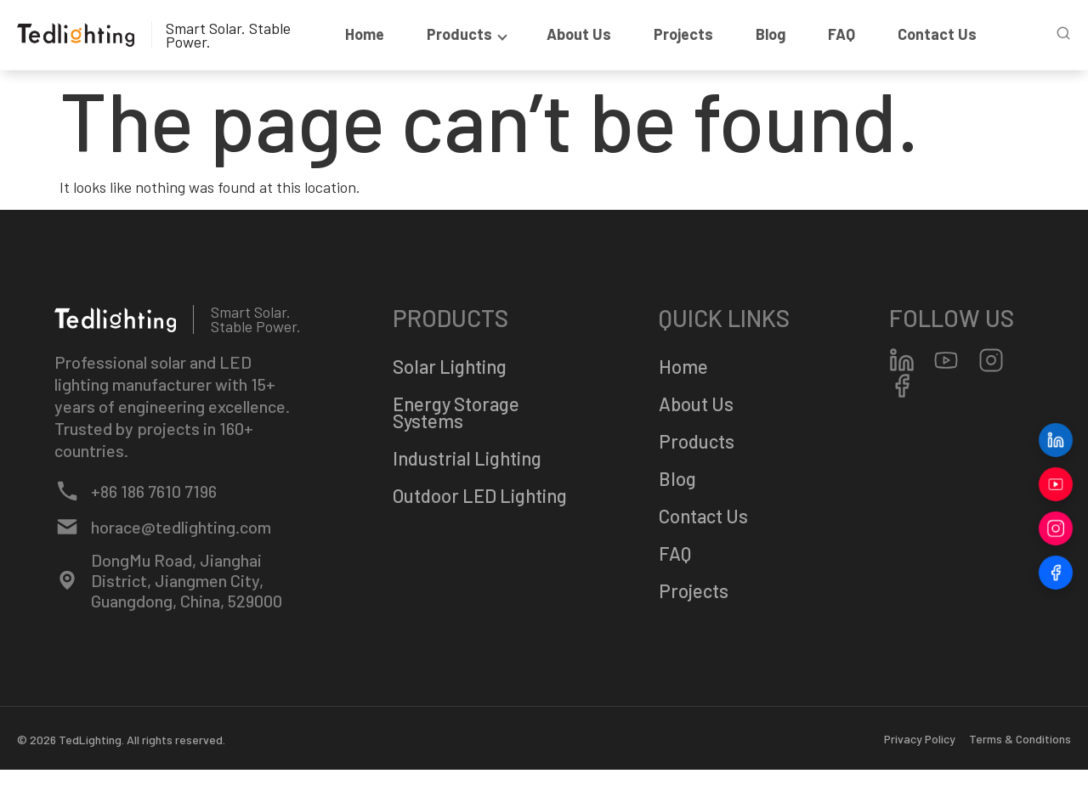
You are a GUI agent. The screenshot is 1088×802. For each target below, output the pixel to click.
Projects (683, 34)
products (465, 34)
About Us (579, 34)
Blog (770, 34)
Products (696, 441)
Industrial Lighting (467, 458)
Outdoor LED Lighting (480, 495)
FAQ (841, 34)
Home (364, 34)
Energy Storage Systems (456, 412)
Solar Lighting (450, 366)
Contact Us (937, 34)
